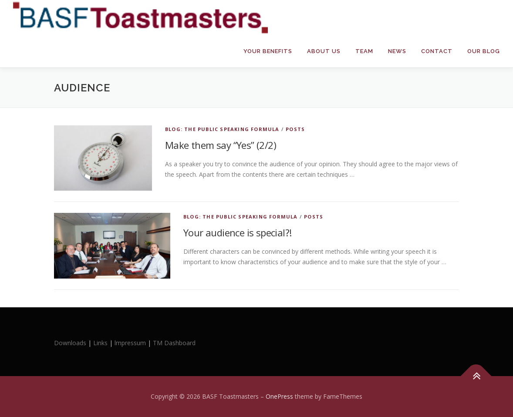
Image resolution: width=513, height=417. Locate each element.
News (397, 51)
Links (100, 343)
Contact (436, 51)
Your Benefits (267, 51)
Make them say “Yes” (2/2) (220, 144)
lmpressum (130, 343)
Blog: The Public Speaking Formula (222, 129)
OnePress (279, 396)
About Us (324, 51)
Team (364, 51)
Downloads (71, 343)
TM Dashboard (174, 343)
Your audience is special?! (237, 232)
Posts (295, 129)
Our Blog (483, 51)
